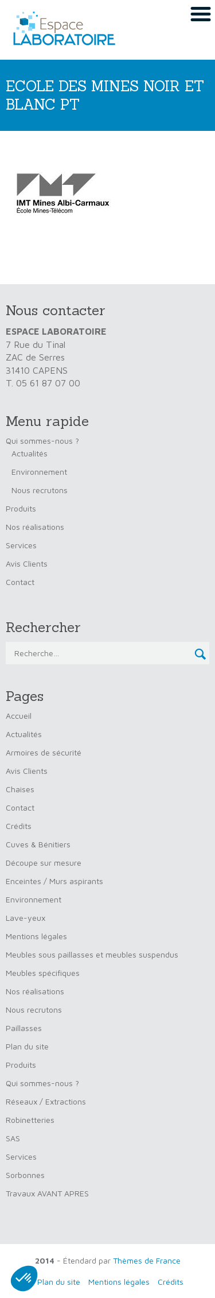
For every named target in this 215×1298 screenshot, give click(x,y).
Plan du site (27, 1046)
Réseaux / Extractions (46, 1101)
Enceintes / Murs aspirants (54, 881)
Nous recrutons (39, 490)
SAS (13, 1138)
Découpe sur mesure (43, 862)
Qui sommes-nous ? (42, 440)
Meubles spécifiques (43, 973)
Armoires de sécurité (43, 752)
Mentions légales (36, 936)
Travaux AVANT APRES (47, 1193)
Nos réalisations (35, 527)
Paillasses (24, 1028)
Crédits (19, 826)
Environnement (39, 471)
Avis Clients (27, 563)
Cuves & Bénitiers (38, 844)
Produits (21, 508)
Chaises (20, 789)
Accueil (19, 715)
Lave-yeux (25, 918)
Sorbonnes (25, 1175)
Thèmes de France (147, 1260)
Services (21, 545)
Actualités (29, 453)
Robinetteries (30, 1120)
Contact (20, 582)
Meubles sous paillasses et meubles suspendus (92, 954)
